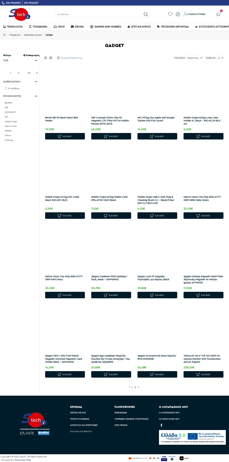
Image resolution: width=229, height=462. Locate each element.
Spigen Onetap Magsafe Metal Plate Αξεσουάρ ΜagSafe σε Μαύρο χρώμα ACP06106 (201, 279)
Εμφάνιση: (211, 58)
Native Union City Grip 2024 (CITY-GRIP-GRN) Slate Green (201, 197)
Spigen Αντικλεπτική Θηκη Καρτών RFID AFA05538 (153, 357)
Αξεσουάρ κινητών (33, 35)
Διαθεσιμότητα (11, 81)
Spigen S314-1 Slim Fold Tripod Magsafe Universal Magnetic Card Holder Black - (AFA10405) (64, 359)
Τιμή (5, 60)
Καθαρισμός (32, 55)
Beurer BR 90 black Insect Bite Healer (63, 117)
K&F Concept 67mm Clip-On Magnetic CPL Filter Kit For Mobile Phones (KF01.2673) (108, 119)
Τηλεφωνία (14, 35)
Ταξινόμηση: (169, 58)
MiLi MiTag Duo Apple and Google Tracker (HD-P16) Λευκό (156, 117)
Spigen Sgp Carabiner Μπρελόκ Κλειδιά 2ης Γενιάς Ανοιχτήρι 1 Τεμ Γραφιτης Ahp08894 (110, 359)
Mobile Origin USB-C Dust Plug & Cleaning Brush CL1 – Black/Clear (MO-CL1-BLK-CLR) (157, 199)
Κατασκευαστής (12, 95)
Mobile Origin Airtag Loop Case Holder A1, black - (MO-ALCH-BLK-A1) (202, 119)
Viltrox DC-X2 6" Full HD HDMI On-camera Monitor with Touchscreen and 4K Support (201, 359)
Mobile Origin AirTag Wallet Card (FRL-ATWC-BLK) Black (111, 197)
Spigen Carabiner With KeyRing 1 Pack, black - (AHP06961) (111, 278)
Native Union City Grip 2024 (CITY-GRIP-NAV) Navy (62, 278)
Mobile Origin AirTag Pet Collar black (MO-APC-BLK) (64, 197)
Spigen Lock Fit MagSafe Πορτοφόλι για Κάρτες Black (155, 278)
